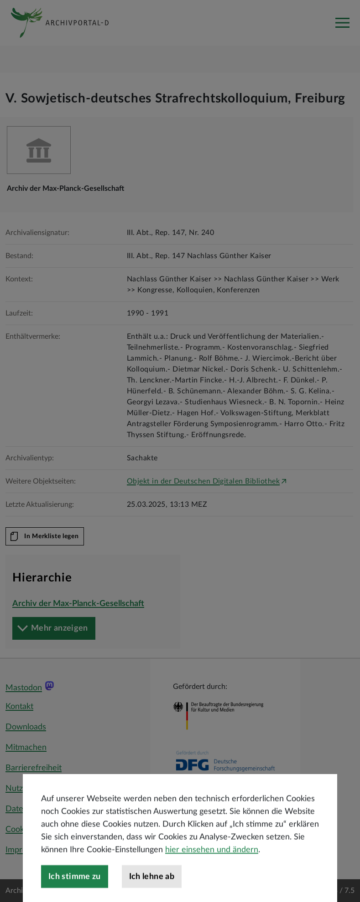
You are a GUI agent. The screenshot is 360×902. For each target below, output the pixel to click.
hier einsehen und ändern (211, 873)
